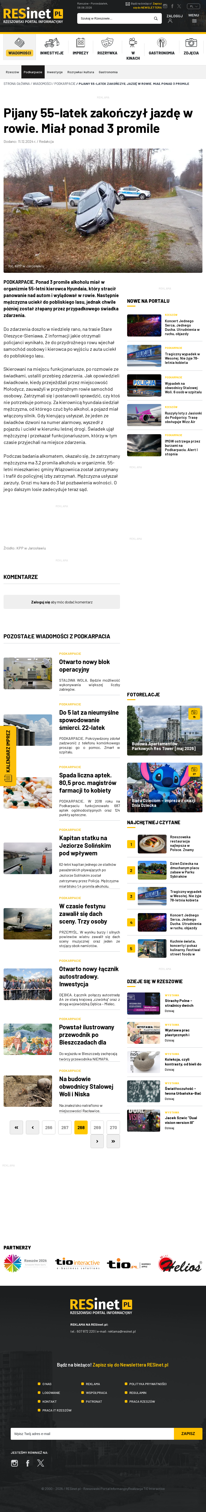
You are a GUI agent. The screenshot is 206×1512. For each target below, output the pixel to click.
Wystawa (172, 995)
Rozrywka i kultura (80, 72)
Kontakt (50, 1401)
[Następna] (97, 1141)
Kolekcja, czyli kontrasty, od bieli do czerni (183, 1064)
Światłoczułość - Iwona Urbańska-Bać (183, 1090)
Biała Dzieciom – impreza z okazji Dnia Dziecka (163, 803)
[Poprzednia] (32, 1127)
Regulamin (137, 1393)
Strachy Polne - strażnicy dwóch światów (179, 1005)
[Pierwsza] (16, 1127)
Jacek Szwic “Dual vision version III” (181, 1120)
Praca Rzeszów (142, 1401)
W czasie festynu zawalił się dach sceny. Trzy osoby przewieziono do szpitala (83, 921)
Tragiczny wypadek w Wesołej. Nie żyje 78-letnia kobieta (182, 358)
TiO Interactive (154, 1489)
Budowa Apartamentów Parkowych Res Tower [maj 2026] (164, 746)
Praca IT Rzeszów (57, 1410)
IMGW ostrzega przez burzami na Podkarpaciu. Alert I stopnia (182, 447)
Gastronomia (108, 72)
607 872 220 (86, 1331)
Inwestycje (55, 72)
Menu (193, 18)
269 (97, 1127)
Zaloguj (175, 18)
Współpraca (96, 1393)
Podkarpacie (33, 72)
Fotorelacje (143, 694)
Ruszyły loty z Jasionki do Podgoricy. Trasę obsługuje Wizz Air (183, 417)
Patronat (94, 1401)
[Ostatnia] (113, 1141)
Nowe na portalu (148, 301)
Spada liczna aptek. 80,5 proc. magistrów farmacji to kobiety (87, 782)
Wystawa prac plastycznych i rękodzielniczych (179, 1035)
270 (113, 1127)
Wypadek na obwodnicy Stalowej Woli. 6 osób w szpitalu (183, 387)
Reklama (93, 1384)
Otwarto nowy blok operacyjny (84, 665)
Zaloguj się (40, 602)
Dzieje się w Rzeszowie (155, 981)
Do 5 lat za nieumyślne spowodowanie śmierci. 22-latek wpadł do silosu (89, 723)
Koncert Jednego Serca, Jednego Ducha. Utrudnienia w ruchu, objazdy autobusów (182, 329)
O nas (47, 1384)
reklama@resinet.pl (122, 1331)
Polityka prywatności (148, 1384)
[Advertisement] (164, 499)
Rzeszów (12, 72)
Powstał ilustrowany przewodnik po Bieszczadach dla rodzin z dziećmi (86, 1038)
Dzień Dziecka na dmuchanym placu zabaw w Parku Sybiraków (184, 869)
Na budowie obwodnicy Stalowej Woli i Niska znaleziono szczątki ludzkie (86, 1094)
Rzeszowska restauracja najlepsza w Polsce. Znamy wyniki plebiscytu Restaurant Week (184, 847)
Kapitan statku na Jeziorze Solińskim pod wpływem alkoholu (85, 849)
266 (48, 1127)
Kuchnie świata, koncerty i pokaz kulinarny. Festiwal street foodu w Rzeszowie (185, 949)
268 (81, 1127)
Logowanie (51, 1393)
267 (64, 1127)
